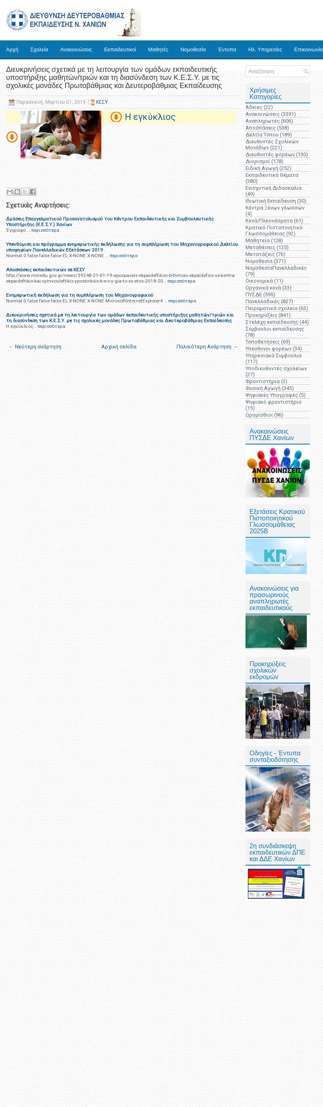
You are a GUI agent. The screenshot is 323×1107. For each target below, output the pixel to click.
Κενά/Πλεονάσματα (269, 221)
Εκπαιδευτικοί (120, 49)
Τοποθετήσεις (262, 342)
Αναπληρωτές (262, 121)
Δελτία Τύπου (262, 135)
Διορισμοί (257, 161)
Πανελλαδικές (262, 301)
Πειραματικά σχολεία (271, 308)
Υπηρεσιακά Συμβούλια (273, 355)
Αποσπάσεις (260, 128)
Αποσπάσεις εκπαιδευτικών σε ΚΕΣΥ (45, 270)
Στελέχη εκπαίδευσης (271, 322)
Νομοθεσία (193, 49)
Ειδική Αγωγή (261, 168)
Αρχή (12, 49)
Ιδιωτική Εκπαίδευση (270, 201)
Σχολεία (39, 49)
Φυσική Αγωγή (263, 388)
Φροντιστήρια (262, 381)
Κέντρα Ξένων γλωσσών (274, 208)
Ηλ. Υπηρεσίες (265, 49)
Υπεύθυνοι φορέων (268, 349)
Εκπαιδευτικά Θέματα (271, 175)
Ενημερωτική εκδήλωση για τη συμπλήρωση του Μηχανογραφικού (79, 295)
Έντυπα (227, 49)
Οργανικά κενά (263, 288)
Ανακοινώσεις (76, 49)
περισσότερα (45, 230)
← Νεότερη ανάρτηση (34, 347)
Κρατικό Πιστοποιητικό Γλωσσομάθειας (274, 230)
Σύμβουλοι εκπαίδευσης (274, 329)
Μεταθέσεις (260, 247)
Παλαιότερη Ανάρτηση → (207, 347)
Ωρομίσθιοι (259, 415)
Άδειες (253, 107)
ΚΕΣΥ (102, 102)
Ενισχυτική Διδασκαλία (273, 188)
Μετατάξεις (260, 254)
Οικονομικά (259, 281)
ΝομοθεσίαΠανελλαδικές (276, 268)
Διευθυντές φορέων (270, 154)
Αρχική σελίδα (118, 347)
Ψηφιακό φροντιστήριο (273, 402)
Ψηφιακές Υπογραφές (271, 395)
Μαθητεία (257, 240)
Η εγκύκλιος (150, 117)
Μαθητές (158, 49)
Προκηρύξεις (261, 315)
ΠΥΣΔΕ (253, 294)
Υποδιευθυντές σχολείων (276, 368)
